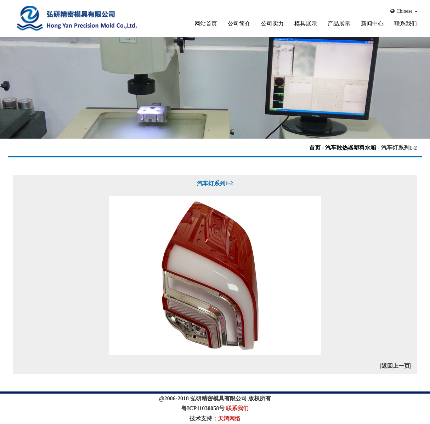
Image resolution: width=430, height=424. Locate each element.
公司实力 (272, 24)
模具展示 (305, 24)
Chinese (404, 11)
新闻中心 (372, 24)
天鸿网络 (229, 419)
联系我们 (405, 24)
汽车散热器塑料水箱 (350, 148)
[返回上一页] (395, 366)
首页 (315, 148)
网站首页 (205, 24)
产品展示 (339, 24)
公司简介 (239, 24)
